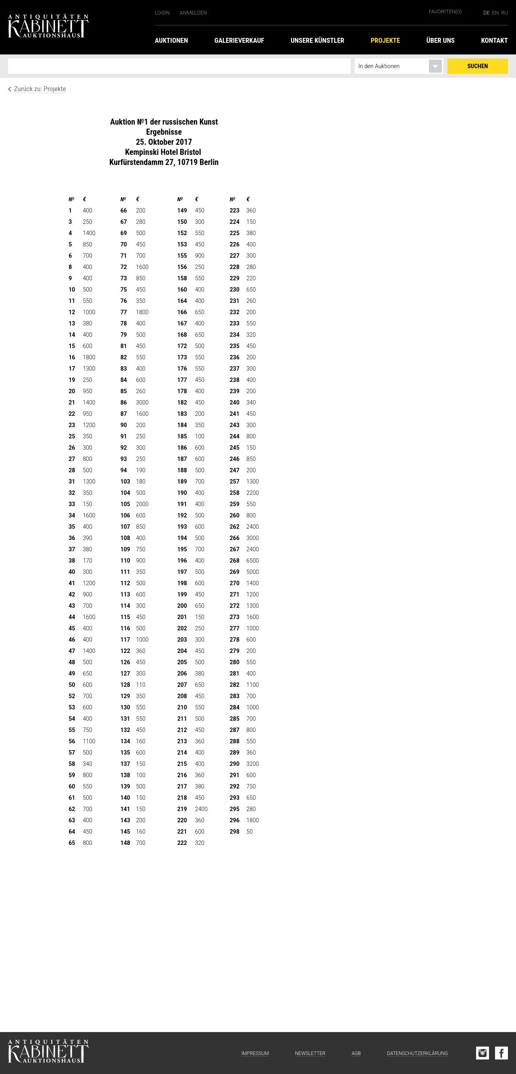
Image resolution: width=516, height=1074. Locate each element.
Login (162, 13)
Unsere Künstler (317, 40)
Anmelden (193, 13)
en (495, 13)
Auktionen (171, 40)
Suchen (478, 66)
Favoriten (445, 11)
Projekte (385, 40)
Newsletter (310, 1053)
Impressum (255, 1053)
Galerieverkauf (239, 40)
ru (504, 13)
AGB (356, 1053)
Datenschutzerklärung (417, 1053)
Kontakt (494, 40)
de (486, 13)
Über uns (441, 40)
